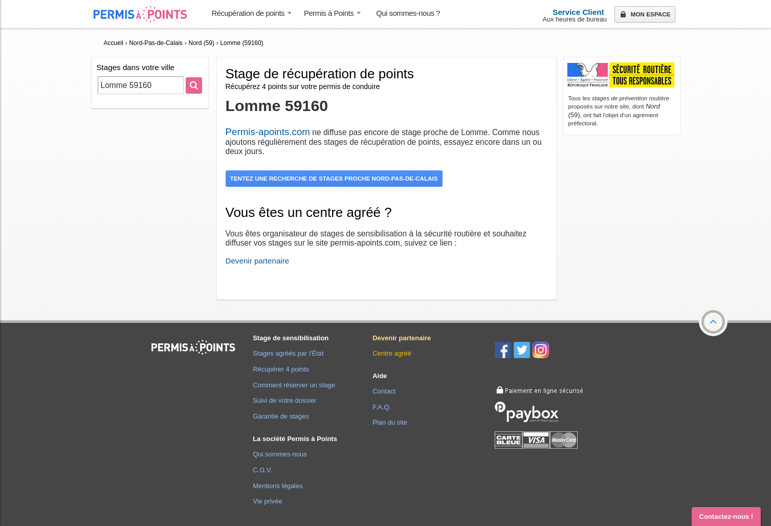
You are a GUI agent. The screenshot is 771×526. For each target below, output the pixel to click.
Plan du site (389, 422)
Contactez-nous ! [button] (726, 516)
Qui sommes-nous (279, 454)
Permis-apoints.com (268, 131)
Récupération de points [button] (248, 13)
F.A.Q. (381, 407)
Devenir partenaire (258, 260)
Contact (383, 391)
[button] (713, 322)
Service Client (578, 12)
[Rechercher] (194, 85)
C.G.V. (262, 470)
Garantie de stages (281, 416)
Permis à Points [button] (329, 13)
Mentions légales (278, 486)
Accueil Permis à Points (145, 14)
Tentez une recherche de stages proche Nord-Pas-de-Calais (334, 178)
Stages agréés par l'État (288, 353)
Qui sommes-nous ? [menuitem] (408, 13)
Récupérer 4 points (281, 369)
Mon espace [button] (644, 15)
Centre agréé (391, 353)
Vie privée (267, 501)
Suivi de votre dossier (284, 400)
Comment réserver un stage (294, 385)
